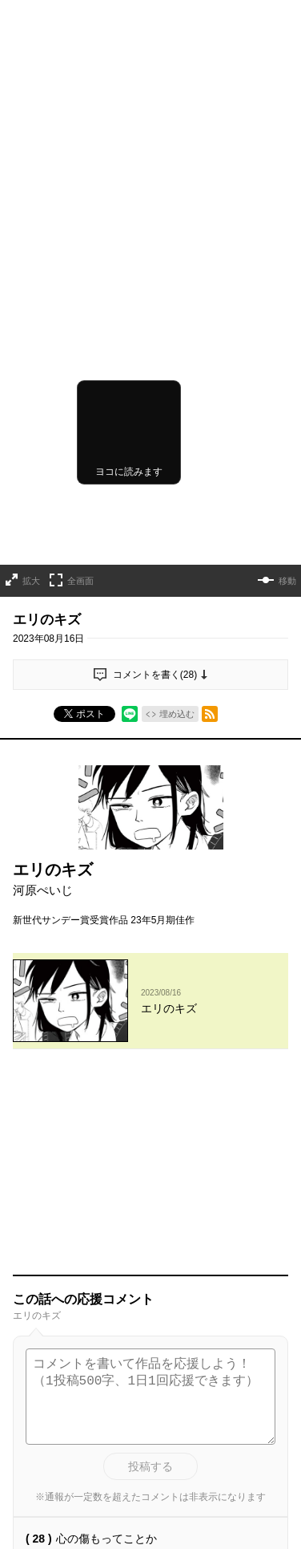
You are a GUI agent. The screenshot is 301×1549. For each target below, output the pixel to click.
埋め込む (177, 551)
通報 (265, 1210)
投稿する (150, 1110)
